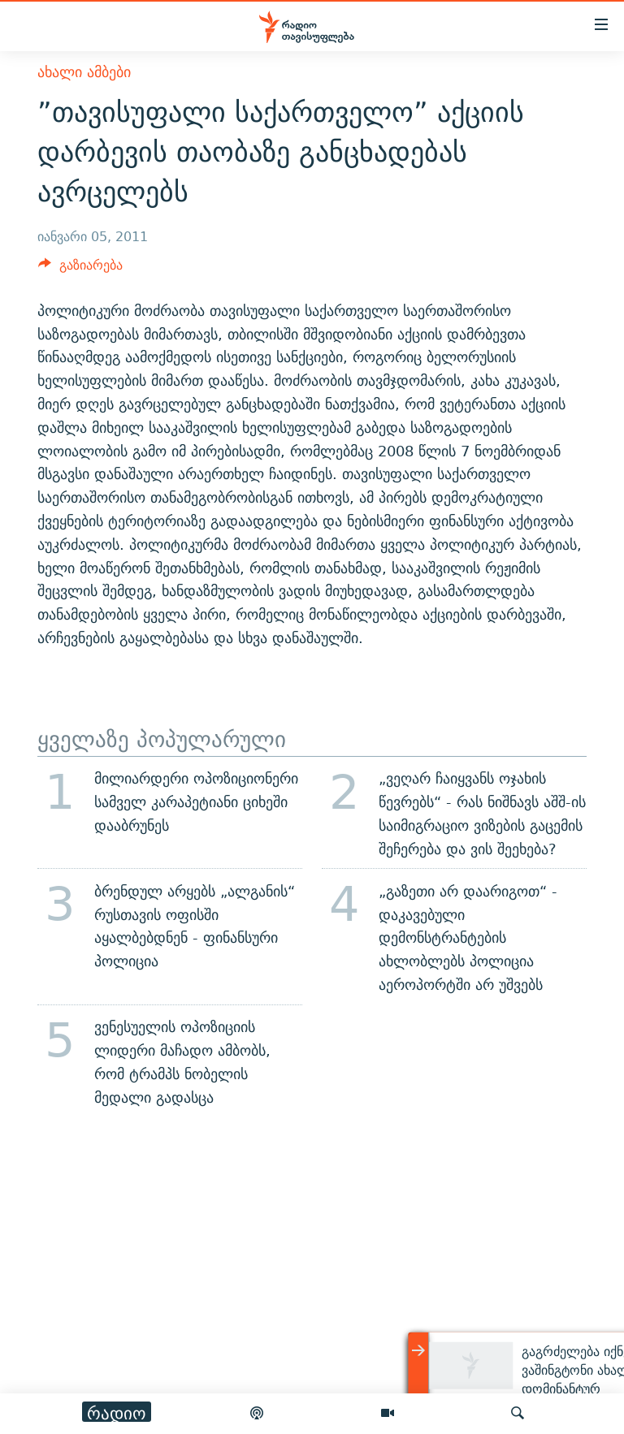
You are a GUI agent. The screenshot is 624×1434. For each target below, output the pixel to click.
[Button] (80, 269)
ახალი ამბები (84, 71)
